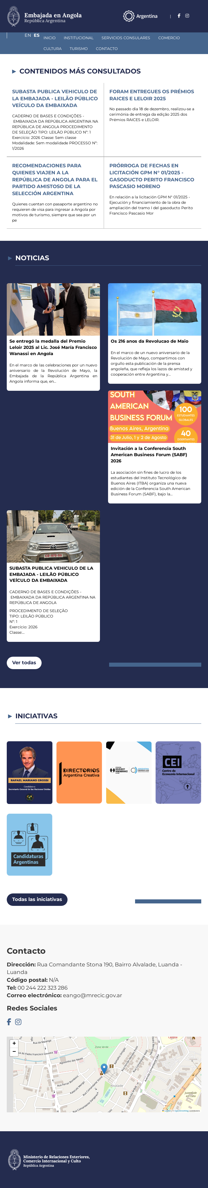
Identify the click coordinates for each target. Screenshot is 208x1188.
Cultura (168, 37)
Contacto (52, 48)
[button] (104, 1068)
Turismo (24, 48)
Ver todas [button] (24, 663)
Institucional (50, 37)
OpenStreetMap (182, 1111)
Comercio (140, 37)
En (187, 22)
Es (198, 22)
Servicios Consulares (97, 37)
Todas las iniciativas (37, 899)
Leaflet (166, 1111)
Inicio (21, 37)
